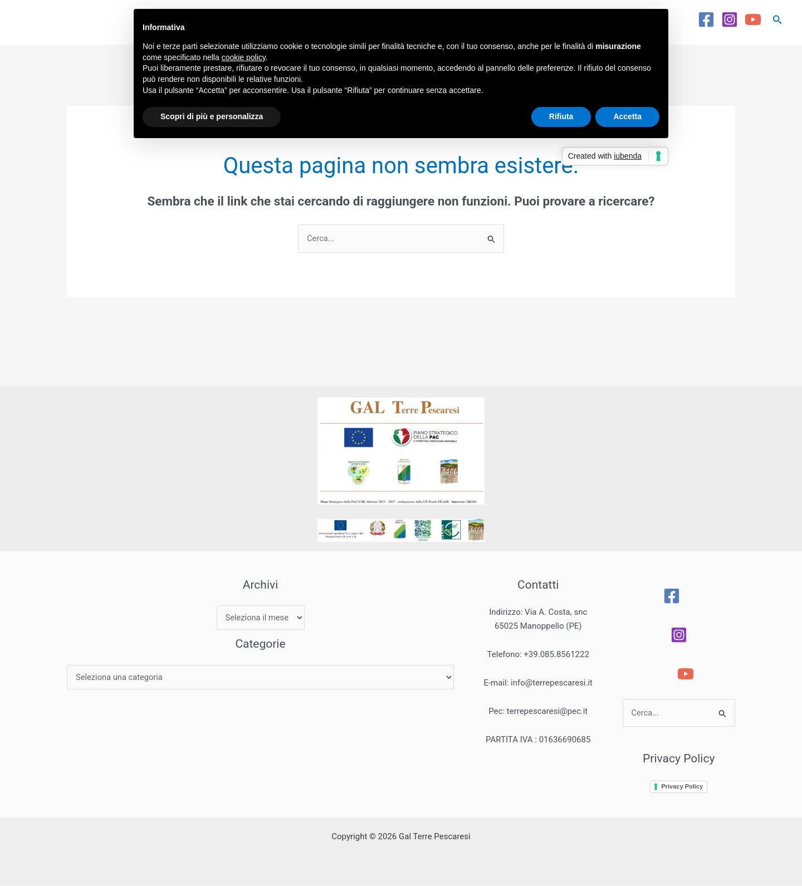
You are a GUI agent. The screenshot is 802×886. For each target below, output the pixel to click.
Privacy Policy (684, 787)
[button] (777, 20)
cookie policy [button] (244, 57)
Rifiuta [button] (561, 116)
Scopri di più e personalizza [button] (211, 116)
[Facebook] (706, 19)
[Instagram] (729, 19)
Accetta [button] (627, 116)
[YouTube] (753, 19)
